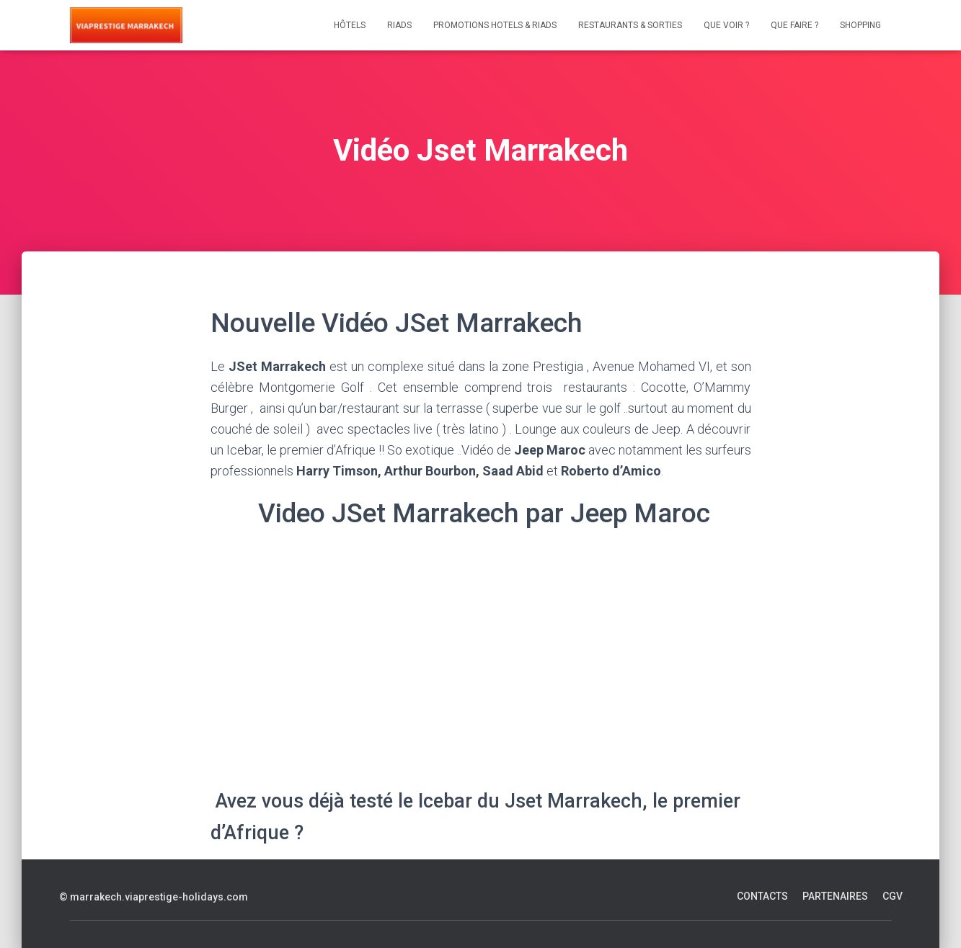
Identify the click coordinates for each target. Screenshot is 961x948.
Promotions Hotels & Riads (495, 25)
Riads (399, 25)
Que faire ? (794, 25)
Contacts (762, 896)
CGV (892, 896)
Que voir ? (726, 25)
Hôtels (350, 25)
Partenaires (835, 896)
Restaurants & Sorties (630, 25)
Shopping (860, 25)
